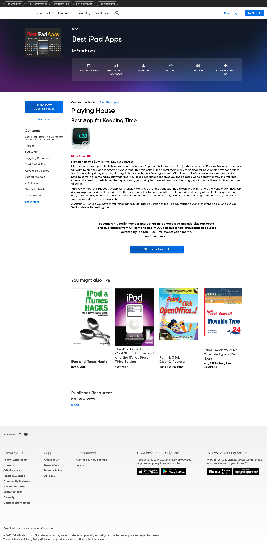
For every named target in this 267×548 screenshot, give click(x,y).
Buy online (44, 119)
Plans (227, 13)
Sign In (238, 13)
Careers (8, 465)
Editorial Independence (54, 539)
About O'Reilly (14, 453)
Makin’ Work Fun (35, 164)
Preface (30, 145)
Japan (80, 465)
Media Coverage (14, 476)
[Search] (117, 13)
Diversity (9, 497)
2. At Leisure (32, 183)
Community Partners (16, 481)
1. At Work (31, 152)
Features (65, 13)
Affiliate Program (14, 486)
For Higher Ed (61, 3)
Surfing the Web (35, 177)
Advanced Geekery (37, 170)
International (86, 453)
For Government (38, 3)
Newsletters (51, 465)
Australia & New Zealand (91, 460)
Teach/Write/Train (15, 460)
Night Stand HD (81, 156)
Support (50, 453)
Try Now (254, 13)
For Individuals (84, 3)
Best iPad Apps (109, 102)
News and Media (35, 189)
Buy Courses (102, 13)
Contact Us (51, 460)
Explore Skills (44, 13)
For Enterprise (14, 3)
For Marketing (107, 3)
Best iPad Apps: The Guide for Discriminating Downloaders (44, 138)
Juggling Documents (38, 158)
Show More (32, 201)
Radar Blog (83, 13)
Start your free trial (156, 249)
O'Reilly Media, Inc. (225, 72)
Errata (75, 404)
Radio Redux (33, 195)
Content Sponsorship (16, 502)
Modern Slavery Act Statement (87, 539)
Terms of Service (12, 539)
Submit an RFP (12, 492)
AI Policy (49, 476)
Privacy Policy (53, 470)
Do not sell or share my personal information (28, 528)
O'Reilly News (11, 470)
